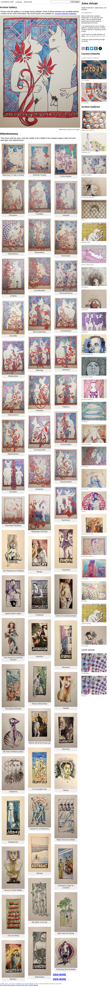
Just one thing (13, 916)
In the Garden (65, 160)
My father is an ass (39, 900)
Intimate (65, 198)
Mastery (13, 960)
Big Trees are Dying (65, 913)
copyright (18, 985)
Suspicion (39, 472)
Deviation (13, 475)
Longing (13, 277)
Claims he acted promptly (65, 595)
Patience (65, 391)
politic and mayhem (94, 129)
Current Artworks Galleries (65, 14)
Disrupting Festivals (13, 687)
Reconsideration (39, 314)
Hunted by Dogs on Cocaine (65, 866)
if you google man (39, 768)
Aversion (39, 638)
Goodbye (39, 197)
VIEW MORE (59, 974)
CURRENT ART (7, 2)
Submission (39, 952)
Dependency (13, 237)
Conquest (39, 596)
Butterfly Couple (39, 160)
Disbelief (39, 393)
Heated (65, 690)
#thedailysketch (86, 13)
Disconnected (65, 466)
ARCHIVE (28, 2)
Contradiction (65, 315)
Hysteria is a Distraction (39, 812)
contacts (18, 2)
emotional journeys (94, 196)
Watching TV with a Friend (13, 160)
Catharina (13, 774)
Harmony (65, 731)
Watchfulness (13, 437)
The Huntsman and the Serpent (13, 639)
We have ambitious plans (13, 733)
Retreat (39, 853)
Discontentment (65, 277)
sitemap (36, 985)
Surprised (65, 548)
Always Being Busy (39, 683)
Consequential (39, 433)
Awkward (65, 353)
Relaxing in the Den (39, 513)
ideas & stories (11, 985)
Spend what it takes (13, 594)
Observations (13, 398)
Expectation (39, 235)
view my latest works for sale (95, 36)
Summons (65, 503)
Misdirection (13, 358)
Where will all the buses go (39, 726)
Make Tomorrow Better (65, 818)
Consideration (39, 274)
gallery (5, 985)
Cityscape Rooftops (13, 511)
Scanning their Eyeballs (65, 954)
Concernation (65, 428)
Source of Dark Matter (13, 868)
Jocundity (13, 318)
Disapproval (13, 819)
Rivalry (39, 554)
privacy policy (24, 985)
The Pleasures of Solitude (13, 551)
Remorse (65, 644)
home (1, 985)
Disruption (13, 198)
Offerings (39, 353)
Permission (65, 238)
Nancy (65, 772)
